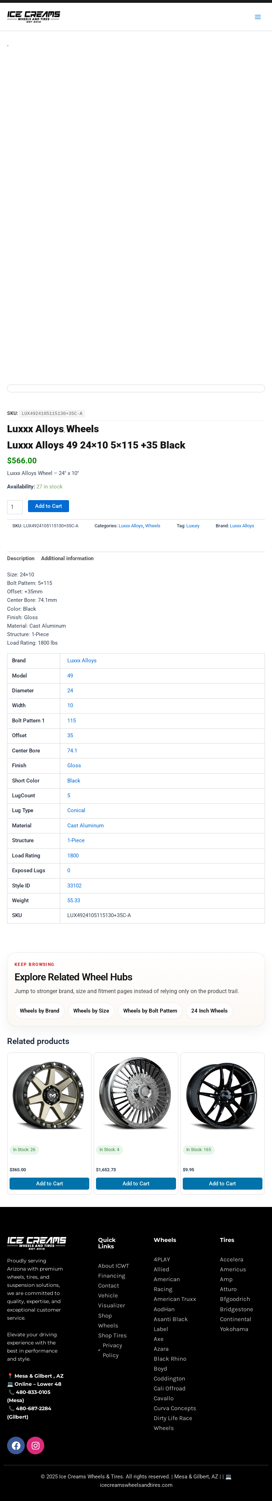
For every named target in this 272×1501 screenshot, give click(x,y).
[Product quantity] (15, 504)
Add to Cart (48, 503)
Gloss (74, 763)
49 (70, 673)
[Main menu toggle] (258, 17)
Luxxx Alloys (35, 426)
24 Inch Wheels (209, 1008)
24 (70, 688)
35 (70, 733)
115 (71, 718)
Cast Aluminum (85, 823)
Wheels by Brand (39, 1008)
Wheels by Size (91, 1008)
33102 (74, 883)
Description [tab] (20, 556)
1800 (73, 853)
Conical (76, 808)
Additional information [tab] (67, 556)
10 (70, 703)
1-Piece (76, 838)
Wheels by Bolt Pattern (150, 1008)
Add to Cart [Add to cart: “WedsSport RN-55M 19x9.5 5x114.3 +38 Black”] (222, 1181)
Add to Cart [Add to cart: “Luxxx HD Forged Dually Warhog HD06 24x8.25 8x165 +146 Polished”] (136, 1181)
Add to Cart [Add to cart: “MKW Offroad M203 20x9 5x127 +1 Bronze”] (49, 1181)
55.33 (73, 898)
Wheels (82, 426)
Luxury (192, 523)
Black (73, 778)
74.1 (72, 748)
